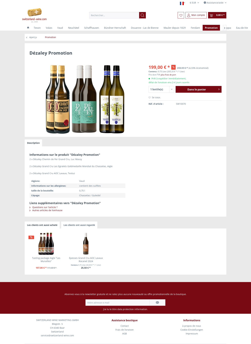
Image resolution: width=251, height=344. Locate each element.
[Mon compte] (196, 15)
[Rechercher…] (117, 15)
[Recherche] (142, 15)
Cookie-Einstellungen (191, 329)
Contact (125, 325)
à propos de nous (191, 325)
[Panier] (217, 15)
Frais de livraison (124, 329)
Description (33, 142)
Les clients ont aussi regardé (79, 225)
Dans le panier (203, 89)
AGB (124, 333)
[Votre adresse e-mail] (117, 302)
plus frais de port (168, 74)
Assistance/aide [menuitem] (214, 2)
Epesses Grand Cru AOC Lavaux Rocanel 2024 (86, 259)
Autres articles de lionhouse (45, 210)
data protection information (132, 309)
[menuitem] (117, 15)
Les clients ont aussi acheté (42, 225)
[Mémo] (181, 15)
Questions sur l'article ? (43, 207)
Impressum (192, 333)
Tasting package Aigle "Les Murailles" (46, 259)
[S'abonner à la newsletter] (157, 302)
